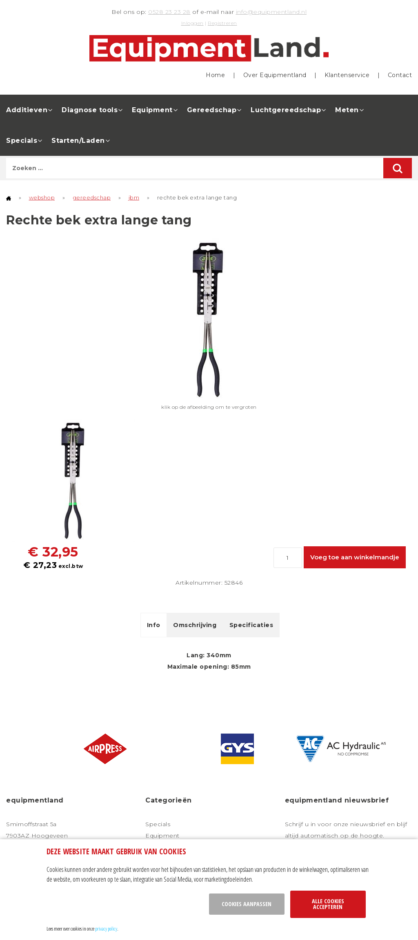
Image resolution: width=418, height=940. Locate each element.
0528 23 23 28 (169, 12)
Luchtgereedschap (286, 110)
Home (215, 75)
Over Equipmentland (275, 75)
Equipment (152, 110)
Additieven (26, 110)
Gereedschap (212, 110)
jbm (134, 197)
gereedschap (92, 197)
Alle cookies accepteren (328, 904)
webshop (42, 197)
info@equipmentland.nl (271, 12)
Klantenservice (347, 75)
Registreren (222, 23)
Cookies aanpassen (246, 904)
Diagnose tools (90, 110)
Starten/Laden (78, 140)
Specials (21, 140)
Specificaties (251, 625)
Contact (400, 75)
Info (153, 625)
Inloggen (192, 23)
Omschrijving (194, 625)
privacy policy (106, 928)
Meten (347, 110)
